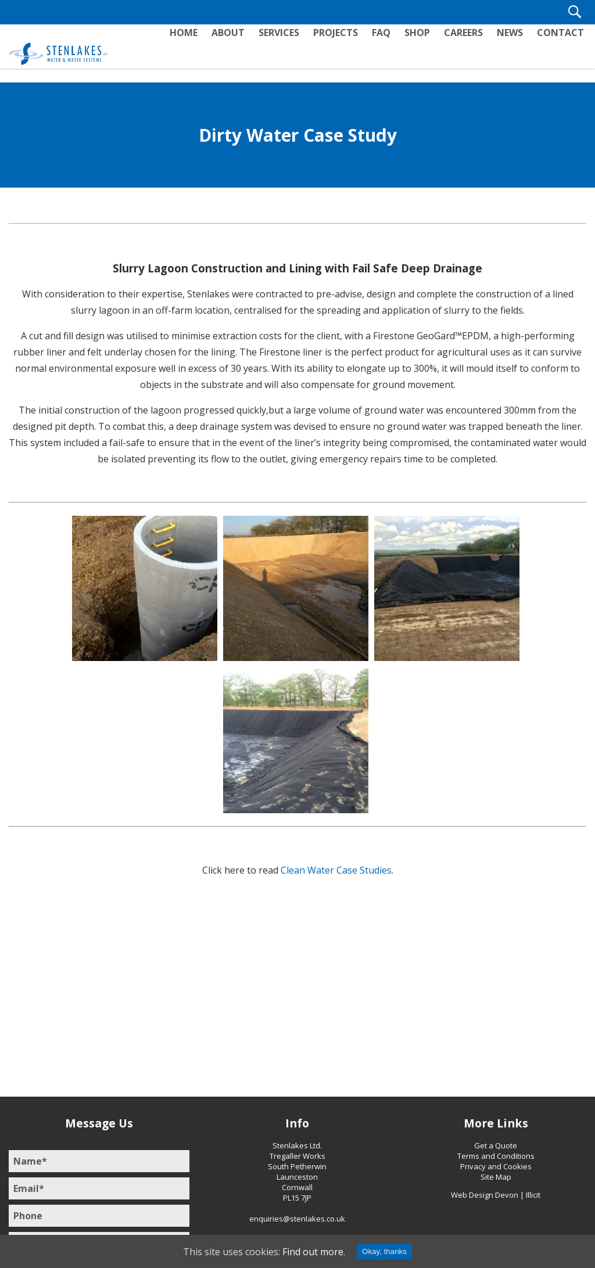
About (236, 52)
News (512, 52)
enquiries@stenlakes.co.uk (297, 1218)
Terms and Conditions (496, 1156)
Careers (466, 52)
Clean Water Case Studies (336, 870)
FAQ (386, 52)
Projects (342, 52)
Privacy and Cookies (496, 1166)
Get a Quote (495, 1145)
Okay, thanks (384, 1251)
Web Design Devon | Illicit (495, 1195)
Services (286, 52)
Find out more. (313, 1251)
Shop (421, 52)
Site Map (496, 1177)
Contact (561, 52)
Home (193, 52)
